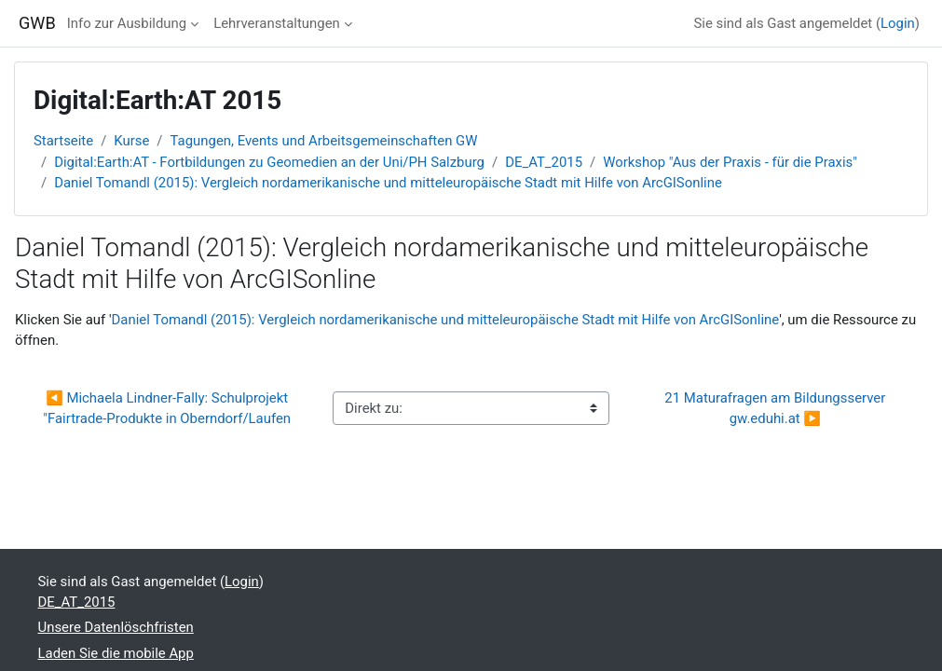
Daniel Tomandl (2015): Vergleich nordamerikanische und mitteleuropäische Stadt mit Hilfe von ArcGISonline (388, 182)
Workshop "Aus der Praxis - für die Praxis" (730, 162)
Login (898, 23)
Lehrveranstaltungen (276, 23)
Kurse (131, 140)
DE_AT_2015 (543, 162)
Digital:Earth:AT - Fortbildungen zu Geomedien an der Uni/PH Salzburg (269, 162)
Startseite (63, 140)
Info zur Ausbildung (126, 23)
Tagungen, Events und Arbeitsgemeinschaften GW (324, 140)
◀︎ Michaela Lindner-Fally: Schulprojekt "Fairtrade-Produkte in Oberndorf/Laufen (167, 408)
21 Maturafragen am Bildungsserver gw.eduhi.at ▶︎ (776, 408)
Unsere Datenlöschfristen (116, 627)
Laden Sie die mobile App (116, 653)
